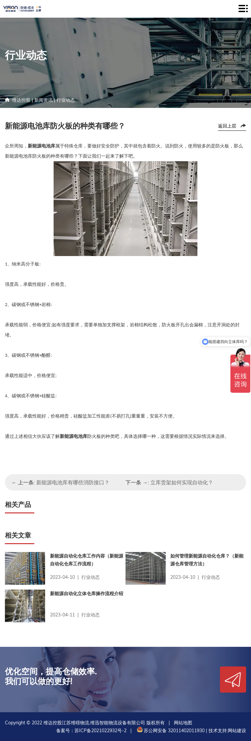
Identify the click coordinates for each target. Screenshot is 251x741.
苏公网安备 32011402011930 (170, 730)
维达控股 (21, 100)
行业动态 (66, 100)
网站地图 (183, 723)
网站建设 (237, 730)
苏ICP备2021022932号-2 (100, 730)
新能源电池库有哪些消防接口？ (72, 482)
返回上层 (227, 126)
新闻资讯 (43, 100)
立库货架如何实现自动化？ (181, 482)
